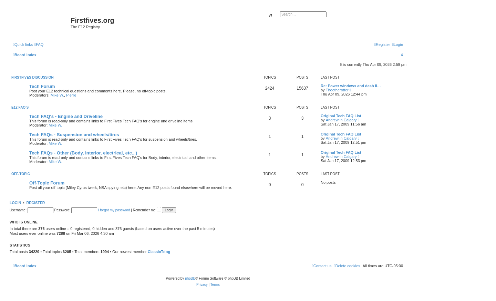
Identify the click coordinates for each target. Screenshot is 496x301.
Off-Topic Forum (46, 182)
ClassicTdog (159, 252)
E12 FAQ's (20, 107)
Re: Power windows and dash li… (351, 86)
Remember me (147, 210)
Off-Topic (20, 174)
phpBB (190, 278)
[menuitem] (38, 44)
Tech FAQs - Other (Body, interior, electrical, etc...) (83, 152)
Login (15, 203)
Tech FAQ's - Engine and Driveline (66, 116)
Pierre (71, 95)
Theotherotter (337, 90)
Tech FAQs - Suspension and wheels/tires (74, 134)
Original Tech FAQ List (341, 116)
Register (36, 203)
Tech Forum (42, 86)
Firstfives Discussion (32, 77)
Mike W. (57, 95)
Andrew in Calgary (341, 120)
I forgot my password (114, 210)
